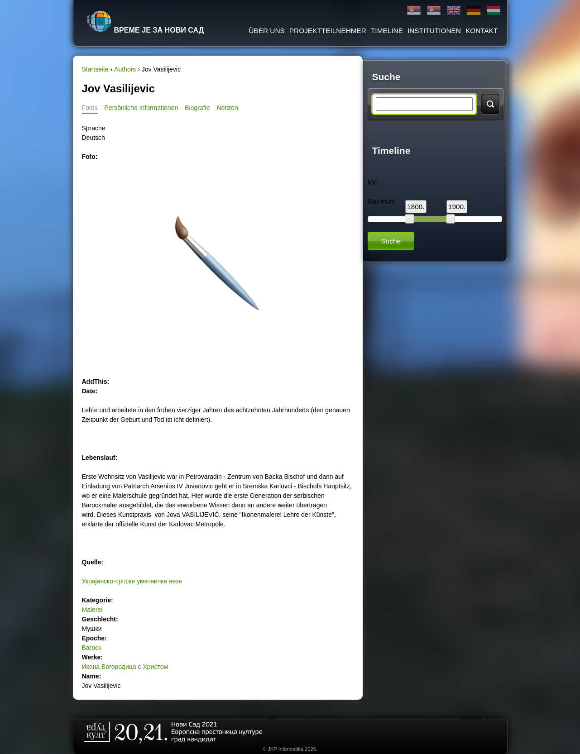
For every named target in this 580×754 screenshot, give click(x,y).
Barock (92, 647)
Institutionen (434, 30)
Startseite (95, 69)
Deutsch (473, 10)
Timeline (387, 30)
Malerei (92, 609)
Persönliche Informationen (141, 107)
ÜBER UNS (267, 30)
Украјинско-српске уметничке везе (132, 581)
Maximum (381, 201)
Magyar (493, 10)
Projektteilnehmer (327, 30)
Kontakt (481, 30)
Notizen (227, 107)
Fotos (90, 107)
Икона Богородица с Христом (125, 666)
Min (373, 182)
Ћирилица (414, 10)
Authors (125, 69)
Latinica (434, 10)
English (453, 10)
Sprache (93, 128)
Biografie (197, 107)
